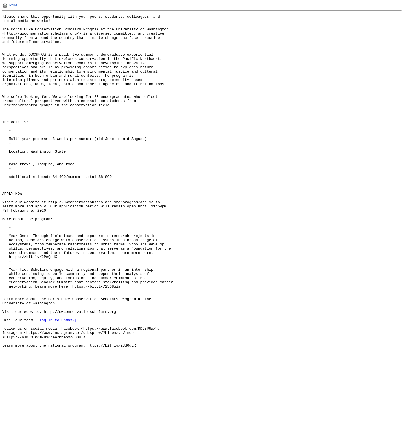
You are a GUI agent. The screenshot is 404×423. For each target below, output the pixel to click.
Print (13, 5)
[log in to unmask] (57, 381)
